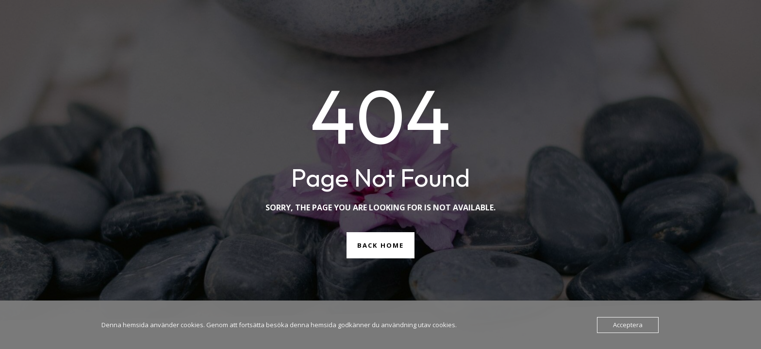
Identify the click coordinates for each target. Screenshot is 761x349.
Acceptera (628, 324)
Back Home (380, 245)
